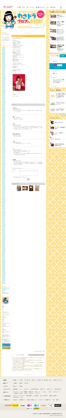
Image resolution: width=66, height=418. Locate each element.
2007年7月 (3, 277)
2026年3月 (3, 49)
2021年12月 (3, 101)
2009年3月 (3, 257)
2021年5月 (3, 108)
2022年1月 (3, 100)
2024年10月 (3, 66)
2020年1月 (3, 124)
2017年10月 (3, 152)
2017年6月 (3, 156)
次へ (31, 33)
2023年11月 (3, 77)
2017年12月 (3, 150)
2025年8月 (3, 56)
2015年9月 (3, 177)
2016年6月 (3, 168)
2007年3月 (3, 281)
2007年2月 (3, 282)
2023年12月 (3, 76)
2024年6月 (3, 70)
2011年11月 (3, 224)
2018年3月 (3, 147)
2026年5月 (3, 47)
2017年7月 (3, 155)
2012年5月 (3, 218)
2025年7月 (3, 57)
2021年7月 (3, 106)
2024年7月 (3, 69)
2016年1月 (3, 173)
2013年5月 (3, 206)
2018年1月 (3, 149)
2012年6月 (3, 217)
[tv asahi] (8, 7)
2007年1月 (3, 283)
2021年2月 (3, 111)
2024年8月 (3, 68)
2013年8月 (3, 203)
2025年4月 (3, 60)
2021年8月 (3, 105)
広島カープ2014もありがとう (19, 36)
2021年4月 (3, 109)
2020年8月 (3, 117)
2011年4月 (3, 231)
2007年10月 (3, 274)
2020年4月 (3, 121)
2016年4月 (3, 170)
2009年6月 (3, 254)
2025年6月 (3, 58)
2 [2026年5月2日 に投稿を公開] (8, 35)
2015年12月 (3, 174)
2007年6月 (3, 278)
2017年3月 (3, 159)
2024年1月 (3, 75)
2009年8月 (3, 252)
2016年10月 (3, 164)
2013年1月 (3, 210)
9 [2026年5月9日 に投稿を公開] (8, 36)
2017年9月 (3, 153)
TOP (28, 33)
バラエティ (23, 7)
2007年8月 (3, 276)
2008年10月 (3, 262)
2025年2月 (3, 62)
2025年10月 (3, 54)
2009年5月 (3, 255)
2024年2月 (3, 74)
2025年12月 (3, 52)
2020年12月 (3, 113)
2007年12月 (3, 272)
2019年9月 (3, 128)
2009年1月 (3, 259)
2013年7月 (3, 204)
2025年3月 (3, 61)
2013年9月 (3, 202)
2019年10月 (3, 127)
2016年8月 (3, 166)
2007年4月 (3, 280)
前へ (25, 33)
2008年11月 (3, 261)
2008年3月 (3, 269)
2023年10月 (3, 78)
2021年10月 (3, 103)
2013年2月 (3, 209)
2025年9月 (3, 55)
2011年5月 (3, 230)
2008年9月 (3, 263)
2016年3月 (3, 171)
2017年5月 (3, 157)
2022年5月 (3, 96)
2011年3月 (3, 232)
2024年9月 (3, 67)
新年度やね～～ (4, 292)
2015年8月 (3, 178)
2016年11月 (3, 163)
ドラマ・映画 (19, 7)
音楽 (27, 7)
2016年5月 (3, 169)
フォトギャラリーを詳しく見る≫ (39, 351)
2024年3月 (3, 73)
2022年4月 (3, 97)
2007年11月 (3, 273)
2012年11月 (3, 212)
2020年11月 (3, 114)
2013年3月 (3, 208)
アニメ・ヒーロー (32, 7)
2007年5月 (3, 279)
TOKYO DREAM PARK (5, 293)
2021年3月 (3, 110)
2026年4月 (3, 48)
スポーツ (47, 7)
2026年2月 (3, 50)
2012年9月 (3, 214)
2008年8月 (3, 264)
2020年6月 (3, 119)
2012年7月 (3, 216)
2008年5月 (3, 267)
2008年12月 (3, 260)
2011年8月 (3, 227)
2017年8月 (3, 154)
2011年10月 (3, 225)
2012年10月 (3, 213)
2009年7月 (3, 253)
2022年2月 (3, 99)
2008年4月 (3, 268)
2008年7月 (3, 265)
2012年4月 (3, 219)
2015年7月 (3, 179)
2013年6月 (3, 205)
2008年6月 (3, 266)
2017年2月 (3, 160)
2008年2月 (3, 270)
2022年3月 (3, 98)
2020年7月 (3, 118)
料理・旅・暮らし (53, 7)
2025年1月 (3, 63)
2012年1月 (3, 222)
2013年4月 (3, 207)
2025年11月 (3, 53)
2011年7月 (3, 228)
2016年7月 (3, 167)
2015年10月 (3, 176)
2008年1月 (3, 271)
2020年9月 (3, 116)
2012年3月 (3, 220)
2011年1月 (3, 234)
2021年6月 (3, 107)
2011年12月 (3, 223)
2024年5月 (3, 71)
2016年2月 (3, 172)
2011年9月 (3, 226)
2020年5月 (3, 120)
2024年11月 (3, 65)
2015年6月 (3, 180)
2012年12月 (3, 211)
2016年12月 (3, 162)
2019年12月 (3, 125)
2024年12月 (3, 64)
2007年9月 (3, 275)
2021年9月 (3, 104)
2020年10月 (3, 115)
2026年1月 (3, 51)
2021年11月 (3, 102)
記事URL (17, 96)
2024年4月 (3, 72)
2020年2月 (3, 123)
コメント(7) (13, 96)
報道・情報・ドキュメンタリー (40, 7)
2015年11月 (3, 175)
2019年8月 (3, 129)
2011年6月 (3, 229)
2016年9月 (3, 165)
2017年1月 (3, 161)
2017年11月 (3, 151)
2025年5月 (3, 59)
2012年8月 (3, 215)
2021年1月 (3, 112)
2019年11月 (3, 126)
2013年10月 (3, 201)
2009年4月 (3, 256)
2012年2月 (3, 221)
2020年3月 (3, 122)
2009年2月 (3, 258)
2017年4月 (3, 158)
